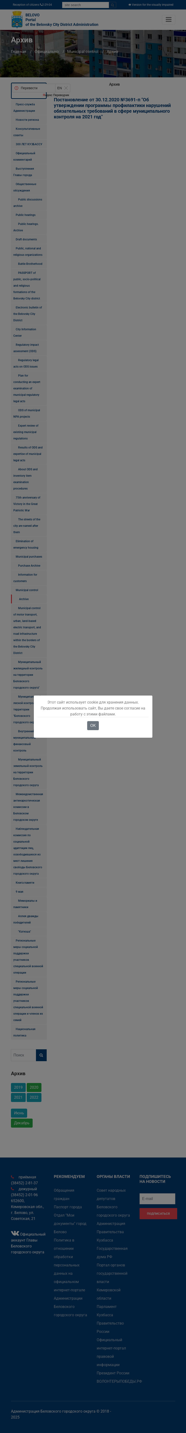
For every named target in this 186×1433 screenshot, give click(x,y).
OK (93, 726)
